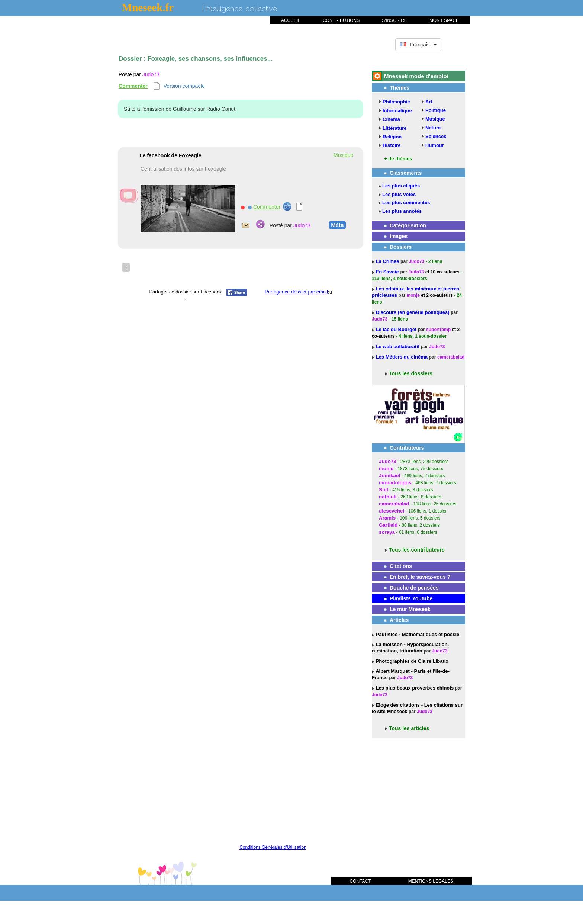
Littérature (394, 128)
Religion (392, 136)
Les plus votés (399, 194)
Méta (336, 224)
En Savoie (388, 271)
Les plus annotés (402, 211)
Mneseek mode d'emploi (416, 76)
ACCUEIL (290, 20)
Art (428, 102)
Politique (435, 110)
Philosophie (396, 102)
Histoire (391, 145)
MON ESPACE (444, 20)
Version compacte (184, 86)
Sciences (435, 136)
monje (413, 295)
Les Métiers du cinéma (402, 357)
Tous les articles (409, 728)
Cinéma (391, 119)
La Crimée (388, 261)
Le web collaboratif (398, 346)
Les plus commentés (406, 202)
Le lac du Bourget (397, 329)
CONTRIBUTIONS (341, 20)
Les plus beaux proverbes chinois (414, 688)
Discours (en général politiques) (413, 312)
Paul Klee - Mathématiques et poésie (416, 634)
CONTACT (360, 881)
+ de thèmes (398, 158)
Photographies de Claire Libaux (411, 661)
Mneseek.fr (148, 7)
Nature (433, 128)
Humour (434, 145)
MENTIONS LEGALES (430, 881)
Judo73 (151, 74)
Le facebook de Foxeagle (170, 155)
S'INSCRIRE (394, 20)
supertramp (438, 329)
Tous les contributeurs (417, 550)
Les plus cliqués (401, 186)
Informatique (397, 110)
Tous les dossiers (410, 373)
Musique (435, 119)
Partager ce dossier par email (296, 292)
